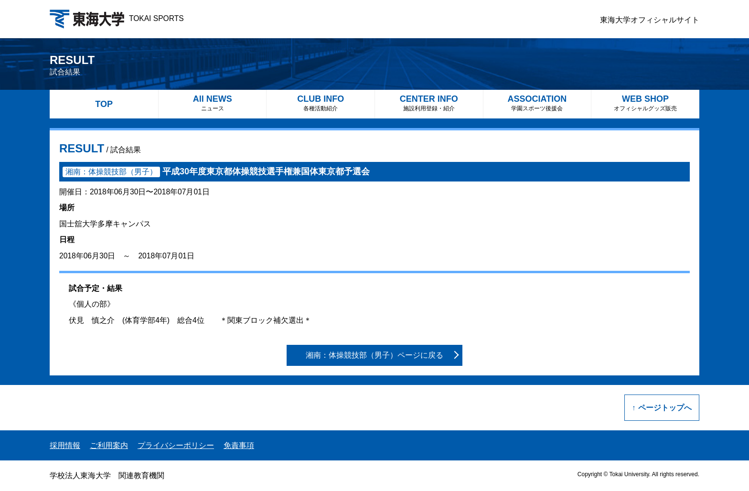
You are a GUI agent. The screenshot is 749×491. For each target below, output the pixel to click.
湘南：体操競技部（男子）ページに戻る (374, 355)
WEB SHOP (645, 103)
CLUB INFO (320, 103)
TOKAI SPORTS (117, 18)
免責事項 (239, 445)
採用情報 (65, 445)
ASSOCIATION (537, 103)
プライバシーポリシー (176, 445)
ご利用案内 (109, 445)
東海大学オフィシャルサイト (649, 20)
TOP (104, 104)
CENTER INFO (429, 103)
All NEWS (213, 103)
